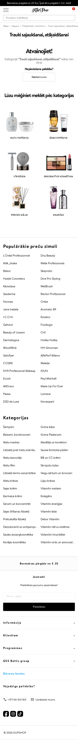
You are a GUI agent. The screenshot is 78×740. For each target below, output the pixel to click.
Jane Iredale (10, 309)
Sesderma (9, 294)
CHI (43, 332)
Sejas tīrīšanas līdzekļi (16, 511)
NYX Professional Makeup (19, 371)
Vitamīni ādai (49, 511)
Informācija (39, 623)
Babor (7, 271)
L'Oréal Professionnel (16, 255)
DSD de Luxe (11, 401)
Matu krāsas (10, 481)
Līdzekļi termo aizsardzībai (19, 473)
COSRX (8, 363)
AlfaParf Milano (50, 355)
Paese (6, 394)
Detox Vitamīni (50, 519)
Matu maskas (11, 442)
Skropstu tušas (50, 465)
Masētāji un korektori (54, 442)
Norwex (8, 302)
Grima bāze (48, 427)
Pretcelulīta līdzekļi (14, 519)
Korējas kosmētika (14, 542)
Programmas (39, 648)
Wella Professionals (52, 263)
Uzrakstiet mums (45, 699)
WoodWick (10, 348)
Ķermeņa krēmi (12, 496)
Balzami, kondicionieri (16, 434)
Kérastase (9, 286)
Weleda (45, 363)
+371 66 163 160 (16, 699)
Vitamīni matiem (51, 488)
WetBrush (47, 286)
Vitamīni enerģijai (51, 504)
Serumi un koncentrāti (17, 504)
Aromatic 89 (48, 309)
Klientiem (39, 635)
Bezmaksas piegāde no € (39, 563)
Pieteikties (39, 606)
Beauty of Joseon (14, 332)
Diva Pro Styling (50, 278)
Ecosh (7, 378)
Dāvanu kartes (14, 673)
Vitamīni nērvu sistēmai (55, 527)
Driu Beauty (48, 255)
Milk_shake (10, 263)
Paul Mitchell (48, 378)
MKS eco (8, 386)
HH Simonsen (49, 348)
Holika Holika (49, 340)
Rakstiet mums (39, 77)
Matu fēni (9, 465)
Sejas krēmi (10, 488)
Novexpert (47, 401)
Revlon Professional (53, 294)
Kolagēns (46, 496)
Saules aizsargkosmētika (18, 534)
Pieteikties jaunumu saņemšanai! (39, 585)
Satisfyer (8, 355)
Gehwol (8, 325)
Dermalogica (11, 340)
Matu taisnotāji (12, 458)
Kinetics (45, 317)
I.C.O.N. (8, 317)
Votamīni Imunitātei (53, 534)
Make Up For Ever (52, 386)
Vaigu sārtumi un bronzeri (56, 473)
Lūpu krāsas (48, 481)
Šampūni (8, 427)
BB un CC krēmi (51, 458)
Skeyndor (46, 271)
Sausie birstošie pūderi (54, 450)
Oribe (44, 302)
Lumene (46, 394)
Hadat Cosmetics (14, 278)
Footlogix (47, 325)
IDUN (44, 371)
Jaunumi (39, 577)
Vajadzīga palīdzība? (19, 686)
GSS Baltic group (39, 661)
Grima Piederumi (51, 434)
